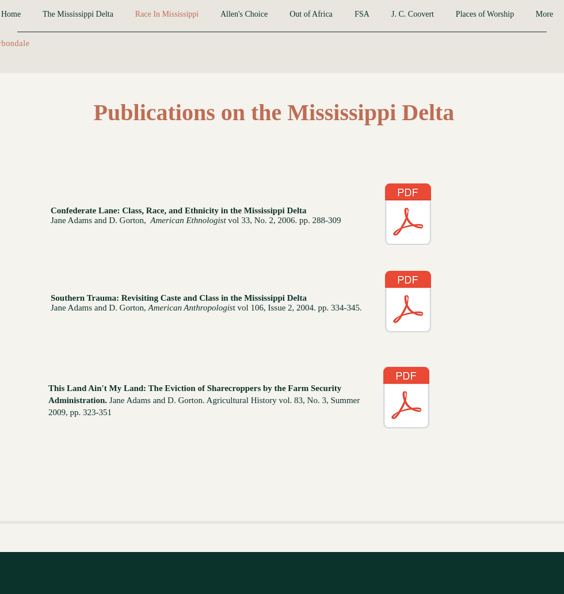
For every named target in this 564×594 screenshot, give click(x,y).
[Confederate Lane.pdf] (408, 215)
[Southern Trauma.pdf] (408, 303)
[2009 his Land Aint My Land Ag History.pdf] (406, 399)
